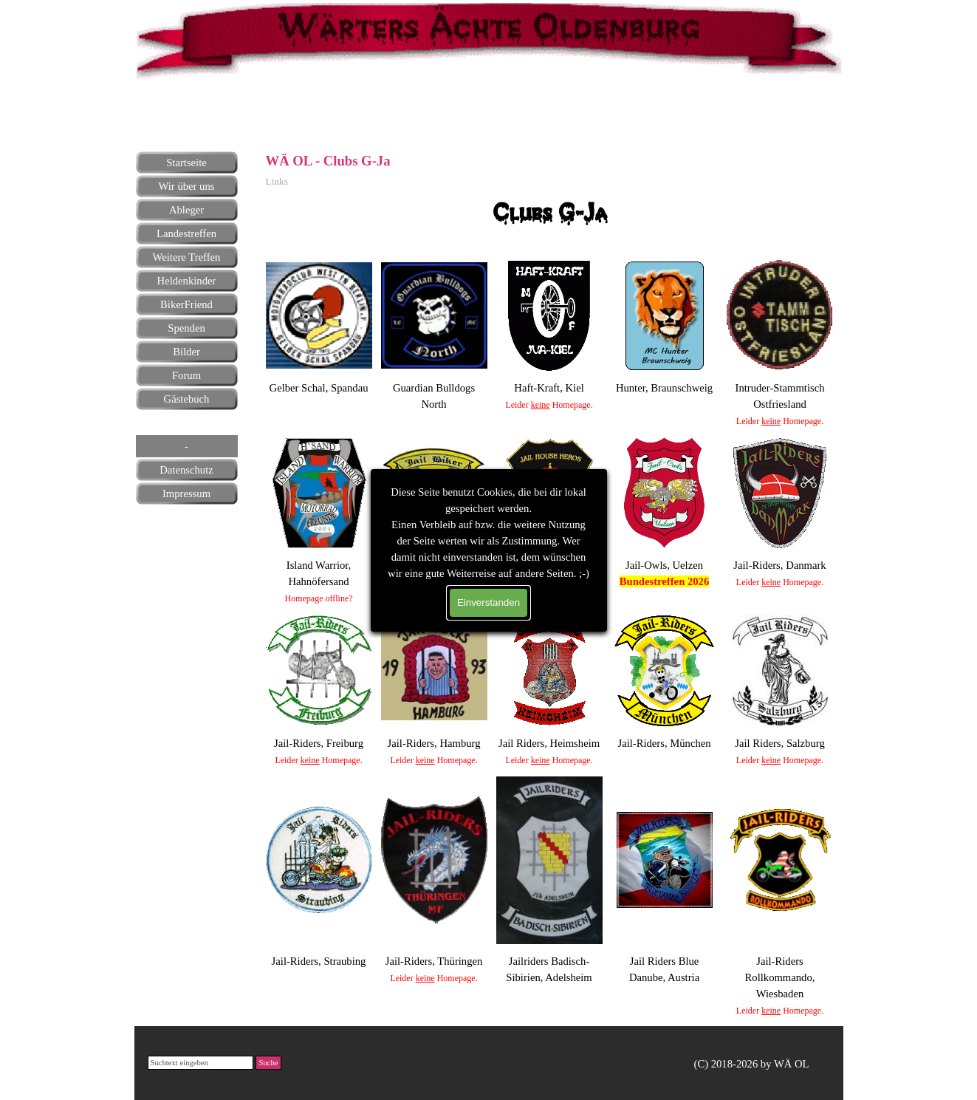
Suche (268, 1063)
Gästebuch (187, 399)
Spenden (186, 328)
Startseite (186, 162)
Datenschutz (186, 470)
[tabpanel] (186, 111)
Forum (186, 375)
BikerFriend (186, 304)
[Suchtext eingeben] (201, 1063)
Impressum (186, 493)
